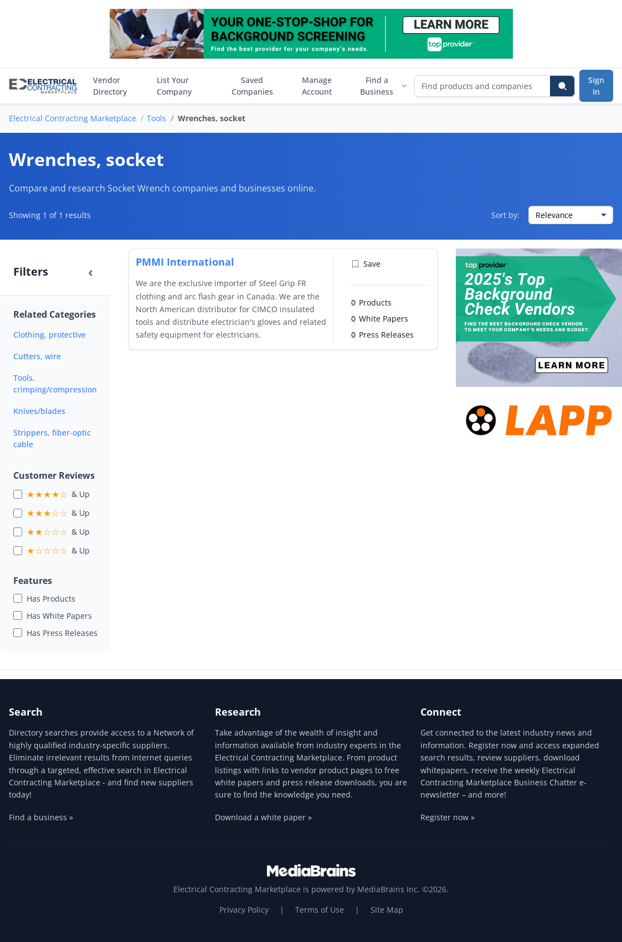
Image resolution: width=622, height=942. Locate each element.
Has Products (51, 598)
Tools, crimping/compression (55, 383)
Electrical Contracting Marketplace (72, 118)
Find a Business (384, 86)
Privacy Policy (244, 909)
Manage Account (317, 86)
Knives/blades (39, 411)
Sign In (596, 86)
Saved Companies (252, 86)
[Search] (562, 86)
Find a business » (41, 817)
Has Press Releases (62, 633)
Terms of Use (319, 909)
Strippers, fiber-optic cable (52, 438)
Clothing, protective (49, 334)
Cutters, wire (37, 356)
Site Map (387, 909)
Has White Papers (59, 615)
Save (366, 264)
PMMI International (185, 261)
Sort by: (505, 215)
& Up (58, 494)
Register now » (447, 817)
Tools (156, 118)
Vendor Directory (110, 86)
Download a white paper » (263, 817)
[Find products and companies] (483, 86)
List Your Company (174, 86)
